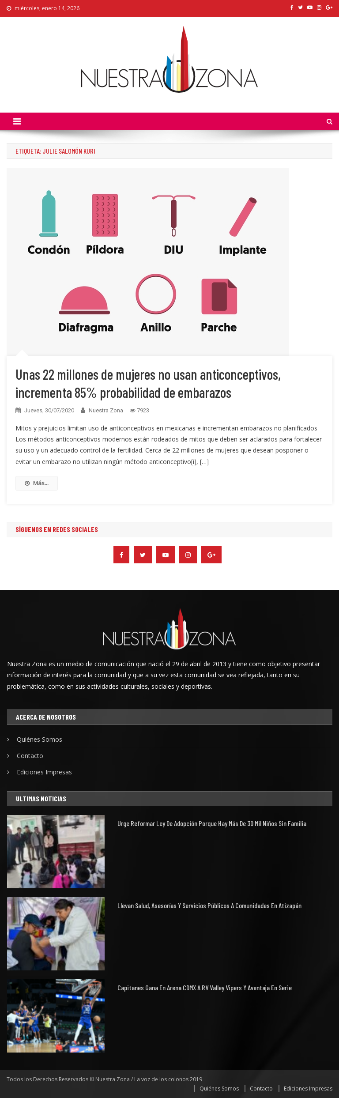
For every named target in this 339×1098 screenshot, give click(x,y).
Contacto (30, 755)
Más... (37, 483)
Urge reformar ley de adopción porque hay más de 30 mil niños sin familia (211, 823)
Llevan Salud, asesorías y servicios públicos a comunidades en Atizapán (209, 905)
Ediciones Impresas (44, 772)
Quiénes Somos (39, 739)
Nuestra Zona (106, 410)
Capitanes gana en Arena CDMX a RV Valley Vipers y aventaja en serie (204, 987)
